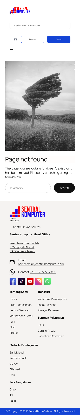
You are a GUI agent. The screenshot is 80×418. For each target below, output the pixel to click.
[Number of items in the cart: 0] (15, 39)
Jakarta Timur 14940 (22, 251)
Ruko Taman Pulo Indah (24, 243)
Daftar (59, 39)
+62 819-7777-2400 (43, 272)
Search (64, 188)
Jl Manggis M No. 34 (22, 247)
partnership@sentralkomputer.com (41, 264)
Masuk (32, 39)
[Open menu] (12, 49)
